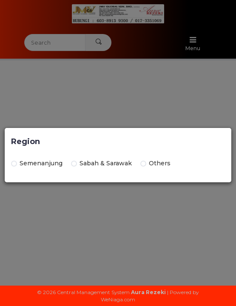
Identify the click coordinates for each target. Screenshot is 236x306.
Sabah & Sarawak (101, 163)
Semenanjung (37, 163)
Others (155, 163)
